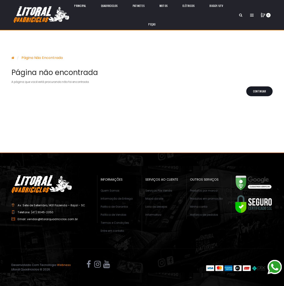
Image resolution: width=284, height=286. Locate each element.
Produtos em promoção (206, 198)
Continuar (259, 91)
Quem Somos (110, 190)
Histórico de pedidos (204, 215)
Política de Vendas (113, 215)
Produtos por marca (203, 190)
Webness (64, 265)
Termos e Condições (115, 223)
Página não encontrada (42, 57)
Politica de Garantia (114, 207)
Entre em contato (112, 231)
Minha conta (198, 207)
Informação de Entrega (117, 198)
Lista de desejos (156, 207)
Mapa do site (154, 198)
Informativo (153, 215)
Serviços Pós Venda (158, 190)
